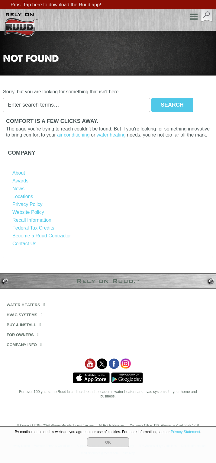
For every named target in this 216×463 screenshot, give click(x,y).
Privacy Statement (185, 432)
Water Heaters (23, 305)
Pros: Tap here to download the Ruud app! (56, 4)
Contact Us (24, 243)
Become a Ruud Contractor (41, 235)
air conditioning (73, 134)
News (18, 188)
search (207, 15)
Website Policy (28, 212)
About (18, 172)
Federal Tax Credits (33, 227)
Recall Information (31, 220)
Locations (22, 196)
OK (108, 442)
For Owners (20, 335)
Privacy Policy (27, 204)
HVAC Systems (22, 315)
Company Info (22, 344)
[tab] (108, 153)
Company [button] (21, 153)
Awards (20, 180)
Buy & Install (21, 325)
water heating (111, 134)
